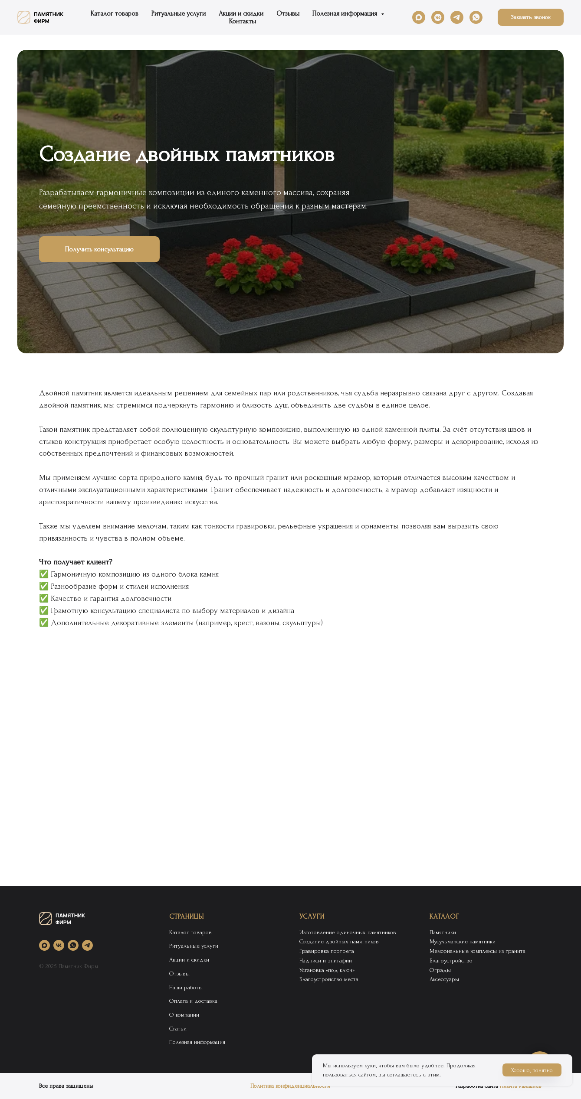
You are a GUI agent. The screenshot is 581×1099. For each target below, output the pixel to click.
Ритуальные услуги (178, 13)
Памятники (443, 932)
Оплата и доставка (193, 1001)
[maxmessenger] (418, 17)
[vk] (58, 945)
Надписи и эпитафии (325, 960)
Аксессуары (444, 979)
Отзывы (287, 13)
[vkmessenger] (437, 17)
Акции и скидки (241, 13)
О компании (184, 1014)
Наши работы (186, 987)
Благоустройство (451, 960)
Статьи (178, 1028)
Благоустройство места (328, 979)
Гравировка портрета (326, 951)
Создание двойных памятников (339, 941)
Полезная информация (345, 13)
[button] (531, 17)
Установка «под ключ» (327, 970)
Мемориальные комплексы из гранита (477, 951)
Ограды (440, 970)
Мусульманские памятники (463, 941)
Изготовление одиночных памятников (347, 932)
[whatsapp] (476, 17)
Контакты (242, 21)
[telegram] (456, 17)
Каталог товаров (114, 13)
